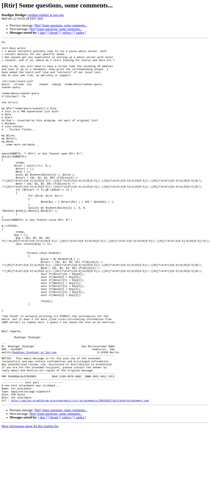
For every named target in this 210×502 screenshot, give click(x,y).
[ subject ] (66, 32)
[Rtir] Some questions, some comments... (60, 25)
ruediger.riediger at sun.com (46, 15)
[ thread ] (54, 32)
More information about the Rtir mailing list (30, 498)
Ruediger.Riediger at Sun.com (34, 415)
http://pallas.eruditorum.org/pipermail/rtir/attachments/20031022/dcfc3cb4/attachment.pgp (80, 472)
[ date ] (42, 32)
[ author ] (80, 32)
